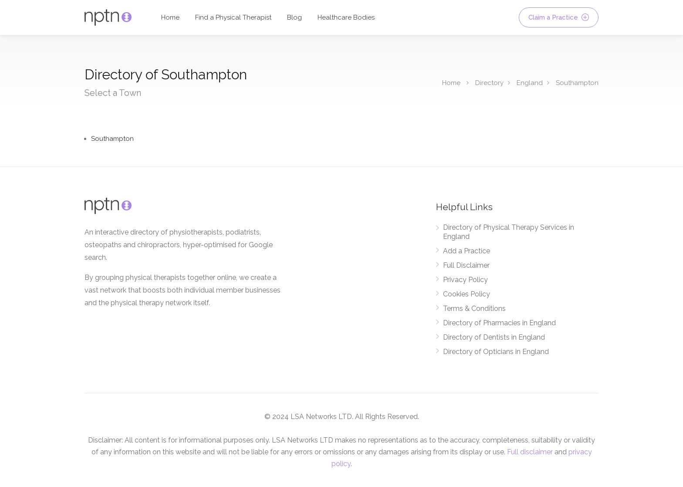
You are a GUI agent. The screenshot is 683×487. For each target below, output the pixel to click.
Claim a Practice (558, 17)
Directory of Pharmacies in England (499, 323)
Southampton (577, 83)
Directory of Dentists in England (494, 337)
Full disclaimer (530, 452)
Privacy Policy (465, 280)
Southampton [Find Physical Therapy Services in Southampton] (112, 139)
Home (170, 17)
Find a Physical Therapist (233, 17)
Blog (294, 17)
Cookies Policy (466, 294)
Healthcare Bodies (346, 17)
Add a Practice (466, 251)
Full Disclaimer (466, 265)
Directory (489, 83)
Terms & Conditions (474, 308)
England (530, 83)
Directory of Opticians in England (496, 351)
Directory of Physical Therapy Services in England (508, 232)
